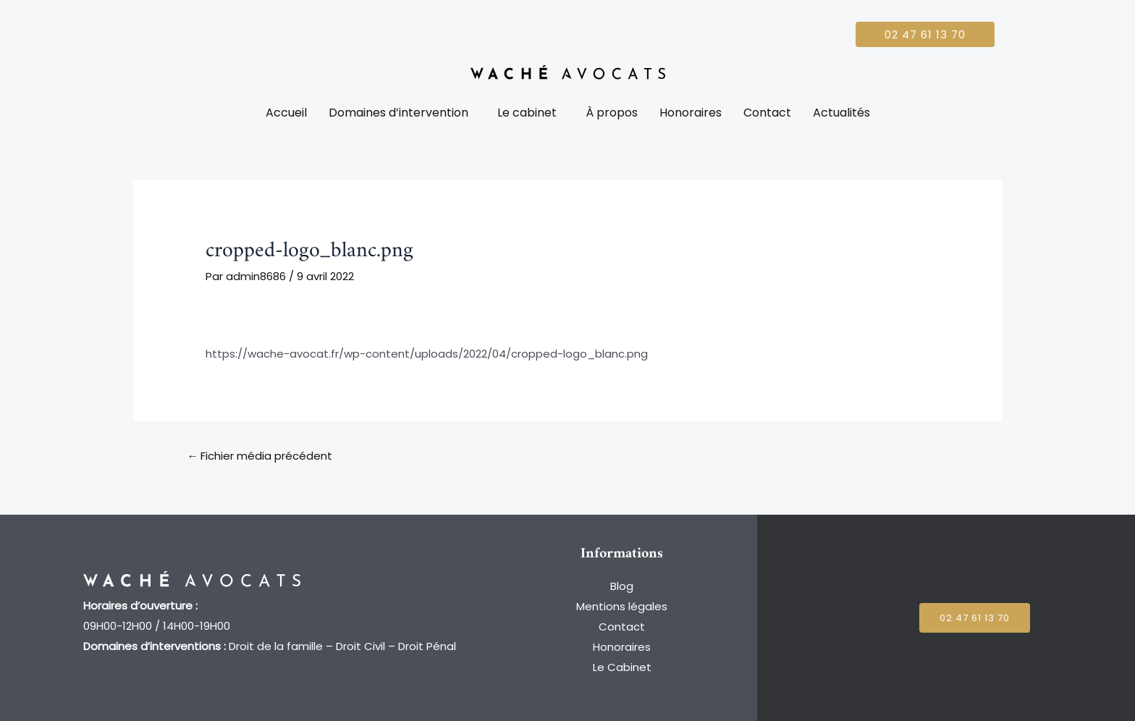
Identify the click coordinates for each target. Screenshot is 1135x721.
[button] (402, 113)
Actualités (841, 112)
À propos (612, 112)
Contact (767, 112)
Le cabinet (527, 112)
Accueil (286, 112)
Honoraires (690, 112)
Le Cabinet (622, 667)
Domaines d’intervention (398, 112)
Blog (621, 586)
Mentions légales (621, 606)
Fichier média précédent (259, 455)
